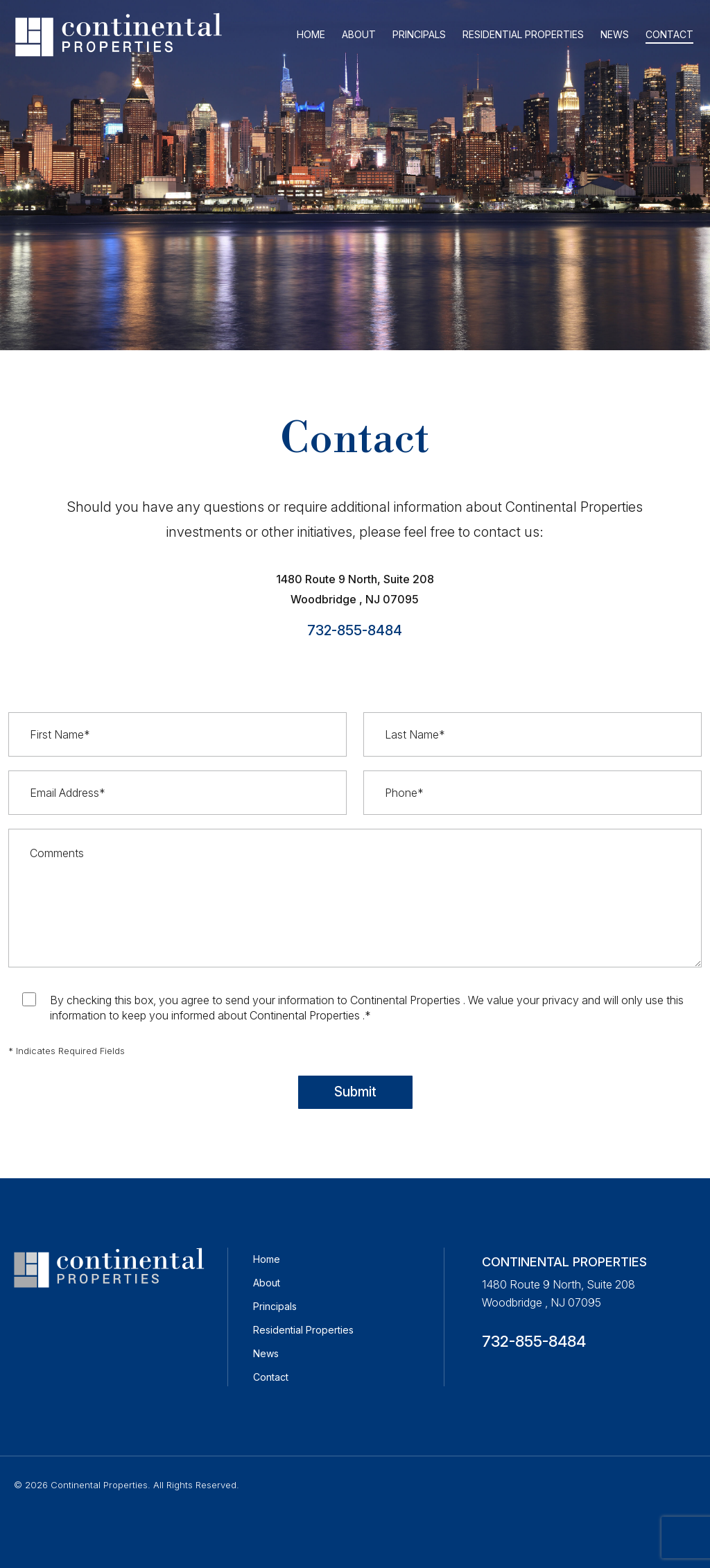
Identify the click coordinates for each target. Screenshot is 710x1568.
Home (266, 1259)
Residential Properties (303, 1330)
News (266, 1353)
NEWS (614, 34)
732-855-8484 (354, 630)
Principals (275, 1306)
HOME (311, 34)
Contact (270, 1377)
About (266, 1283)
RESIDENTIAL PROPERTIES (523, 34)
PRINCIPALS (419, 34)
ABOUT (359, 34)
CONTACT (669, 34)
